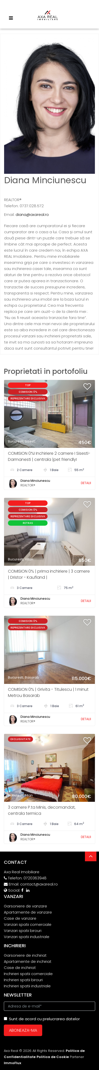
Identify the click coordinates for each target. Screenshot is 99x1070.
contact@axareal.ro (39, 884)
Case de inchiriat (20, 967)
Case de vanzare (20, 918)
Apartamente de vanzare (28, 912)
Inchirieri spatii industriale (27, 986)
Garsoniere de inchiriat (25, 955)
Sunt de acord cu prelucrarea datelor (42, 1019)
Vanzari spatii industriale (26, 936)
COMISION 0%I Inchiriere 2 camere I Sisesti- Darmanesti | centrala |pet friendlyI (49, 456)
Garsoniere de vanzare (25, 906)
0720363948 (35, 878)
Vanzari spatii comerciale (27, 924)
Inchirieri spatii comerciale (28, 973)
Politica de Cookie (53, 1056)
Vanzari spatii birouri (22, 930)
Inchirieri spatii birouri (23, 979)
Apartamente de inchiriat (27, 961)
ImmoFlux (12, 1063)
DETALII (86, 483)
